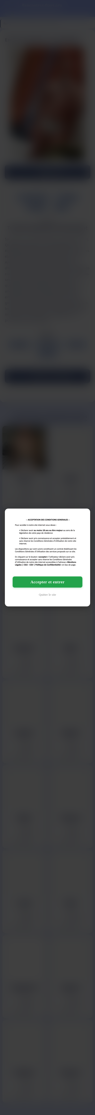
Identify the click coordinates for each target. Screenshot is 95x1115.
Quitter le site (47, 594)
